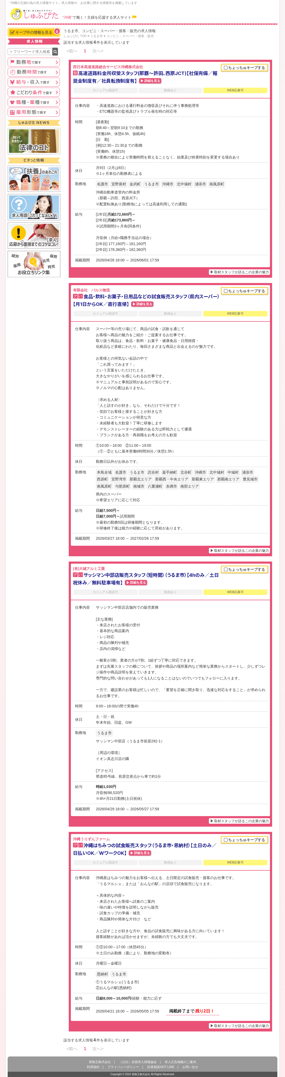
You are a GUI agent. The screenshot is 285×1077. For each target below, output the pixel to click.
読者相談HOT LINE (160, 1067)
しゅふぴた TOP (75, 36)
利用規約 (93, 1067)
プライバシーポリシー (123, 1067)
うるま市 (96, 36)
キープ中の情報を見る (35, 31)
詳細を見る (152, 81)
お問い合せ (190, 1067)
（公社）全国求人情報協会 (138, 1062)
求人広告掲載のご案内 (180, 1062)
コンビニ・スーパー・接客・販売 (130, 36)
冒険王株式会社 (100, 1062)
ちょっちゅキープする (244, 68)
